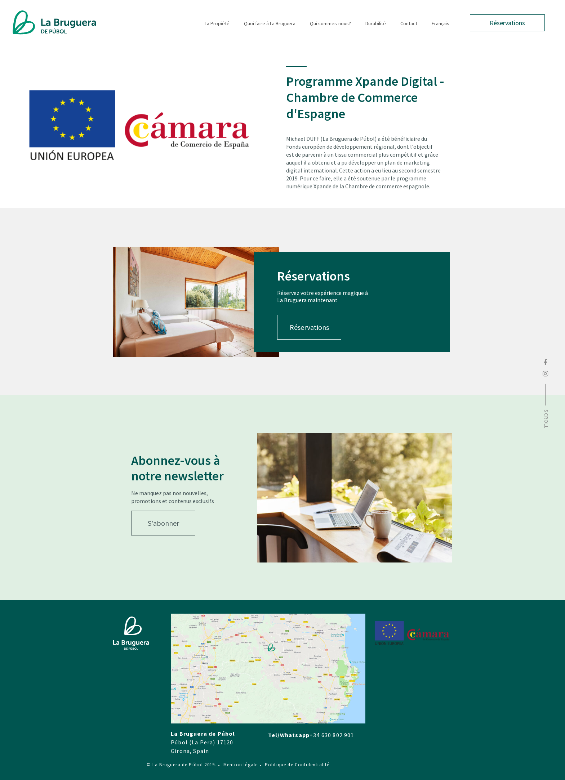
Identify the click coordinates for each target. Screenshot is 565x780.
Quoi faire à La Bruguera (269, 23)
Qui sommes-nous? (330, 23)
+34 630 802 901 (332, 735)
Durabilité (375, 23)
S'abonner (163, 523)
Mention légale (238, 765)
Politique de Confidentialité (294, 765)
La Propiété (217, 23)
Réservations (507, 23)
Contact (408, 23)
